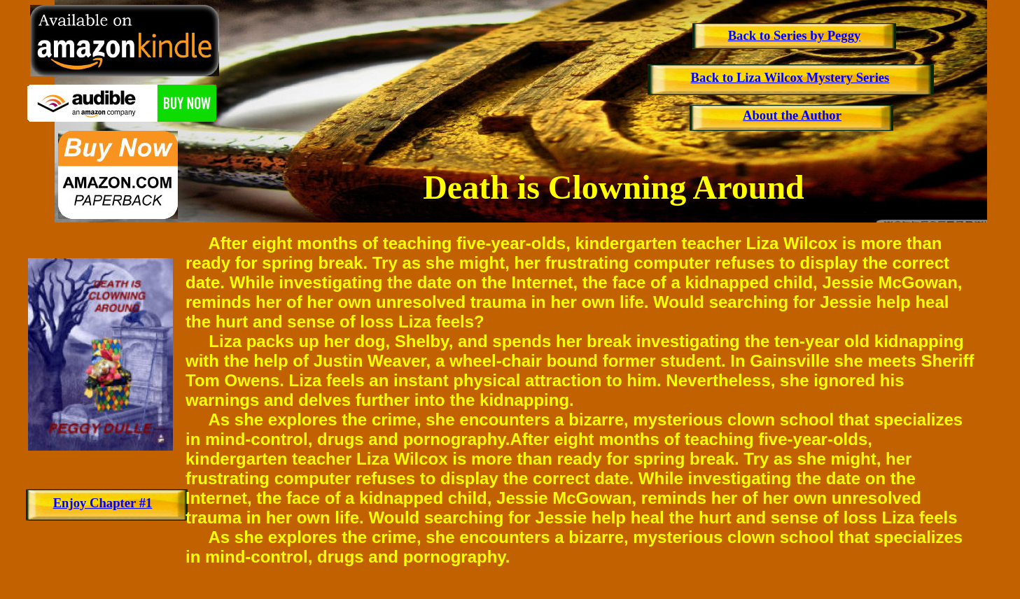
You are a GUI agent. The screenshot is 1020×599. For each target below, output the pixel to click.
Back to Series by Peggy (794, 35)
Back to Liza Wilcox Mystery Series (790, 77)
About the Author (792, 115)
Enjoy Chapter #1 (103, 502)
